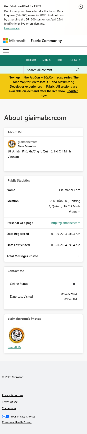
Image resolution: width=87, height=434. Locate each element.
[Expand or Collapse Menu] (6, 50)
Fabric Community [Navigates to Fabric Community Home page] (46, 40)
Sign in (46, 59)
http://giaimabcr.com (65, 223)
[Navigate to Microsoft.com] (14, 40)
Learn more (11, 28)
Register (31, 59)
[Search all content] (53, 70)
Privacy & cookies (12, 395)
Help (59, 59)
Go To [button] (73, 60)
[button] (17, 335)
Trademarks (9, 408)
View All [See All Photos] (14, 347)
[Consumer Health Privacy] (43, 422)
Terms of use (10, 401)
